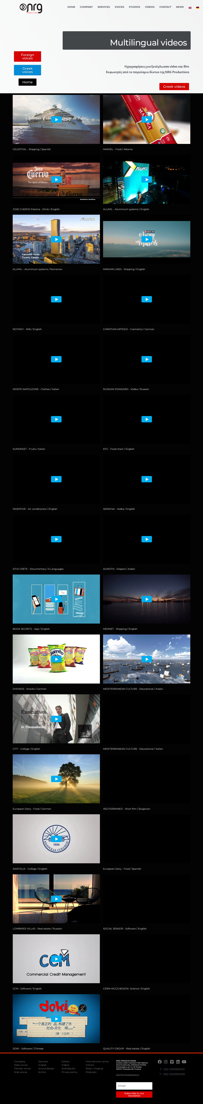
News (180, 7)
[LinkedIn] (178, 1062)
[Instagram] (166, 1062)
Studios (134, 7)
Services (104, 7)
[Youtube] (184, 1062)
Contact (165, 7)
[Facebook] (160, 1062)
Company (86, 7)
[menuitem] (190, 8)
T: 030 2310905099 (172, 1074)
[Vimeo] (172, 1062)
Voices (119, 7)
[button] (27, 56)
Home (71, 7)
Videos (150, 7)
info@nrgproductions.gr (127, 1074)
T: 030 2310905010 (172, 1069)
